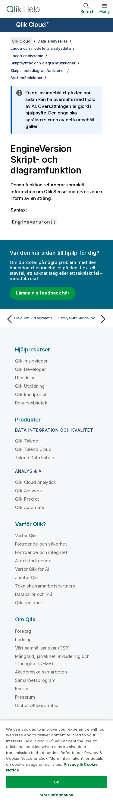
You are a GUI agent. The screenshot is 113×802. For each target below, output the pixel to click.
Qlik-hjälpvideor (31, 360)
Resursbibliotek (31, 402)
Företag (23, 631)
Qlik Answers (28, 490)
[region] (56, 761)
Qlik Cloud (32, 24)
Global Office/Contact (37, 705)
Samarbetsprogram (35, 680)
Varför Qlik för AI (32, 569)
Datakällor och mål (34, 594)
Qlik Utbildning (30, 386)
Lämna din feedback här (43, 293)
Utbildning (25, 377)
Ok (56, 782)
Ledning (23, 639)
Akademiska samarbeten (41, 671)
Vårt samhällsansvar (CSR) (42, 647)
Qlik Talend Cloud (33, 449)
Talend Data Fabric (34, 457)
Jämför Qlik (27, 577)
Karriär (21, 688)
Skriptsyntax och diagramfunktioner (43, 63)
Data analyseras (52, 41)
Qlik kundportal (30, 394)
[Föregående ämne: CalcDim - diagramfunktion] (30, 319)
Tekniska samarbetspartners (45, 585)
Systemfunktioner (26, 77)
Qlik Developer (30, 369)
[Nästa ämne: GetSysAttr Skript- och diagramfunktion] (83, 319)
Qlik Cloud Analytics (35, 482)
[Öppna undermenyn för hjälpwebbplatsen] (8, 25)
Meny (104, 11)
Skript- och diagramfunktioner (38, 70)
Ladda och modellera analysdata (41, 48)
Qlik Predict (27, 499)
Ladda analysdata (27, 55)
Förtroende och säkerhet (41, 543)
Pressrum (25, 697)
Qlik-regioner (28, 602)
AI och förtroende (33, 560)
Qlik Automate (29, 507)
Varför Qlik (26, 535)
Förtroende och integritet (41, 552)
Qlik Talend (26, 440)
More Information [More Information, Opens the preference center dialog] (56, 794)
